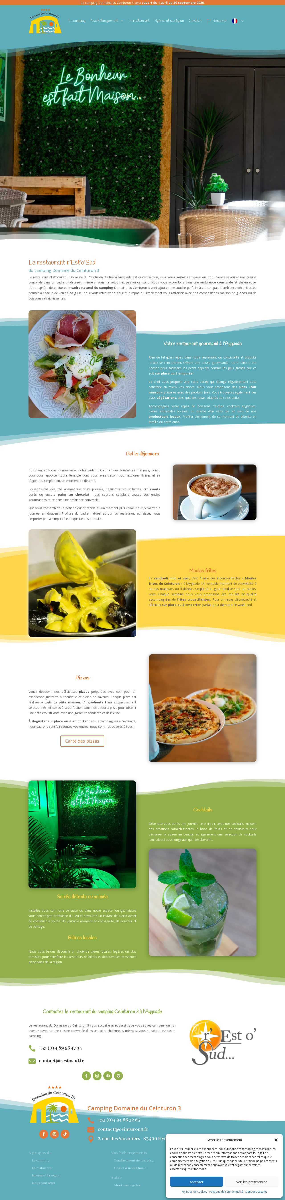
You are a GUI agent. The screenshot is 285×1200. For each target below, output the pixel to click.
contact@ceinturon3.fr (123, 1130)
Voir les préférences (251, 1182)
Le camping (77, 20)
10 (97, 409)
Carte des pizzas (82, 741)
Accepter (197, 1182)
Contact (195, 20)
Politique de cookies (194, 1192)
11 (101, 409)
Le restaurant (138, 20)
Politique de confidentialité (226, 1192)
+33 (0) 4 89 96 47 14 (60, 1048)
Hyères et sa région (169, 20)
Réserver (220, 20)
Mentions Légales (256, 1192)
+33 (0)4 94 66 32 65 (119, 1120)
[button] (276, 1140)
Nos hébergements (104, 20)
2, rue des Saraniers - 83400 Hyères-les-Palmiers (150, 1139)
